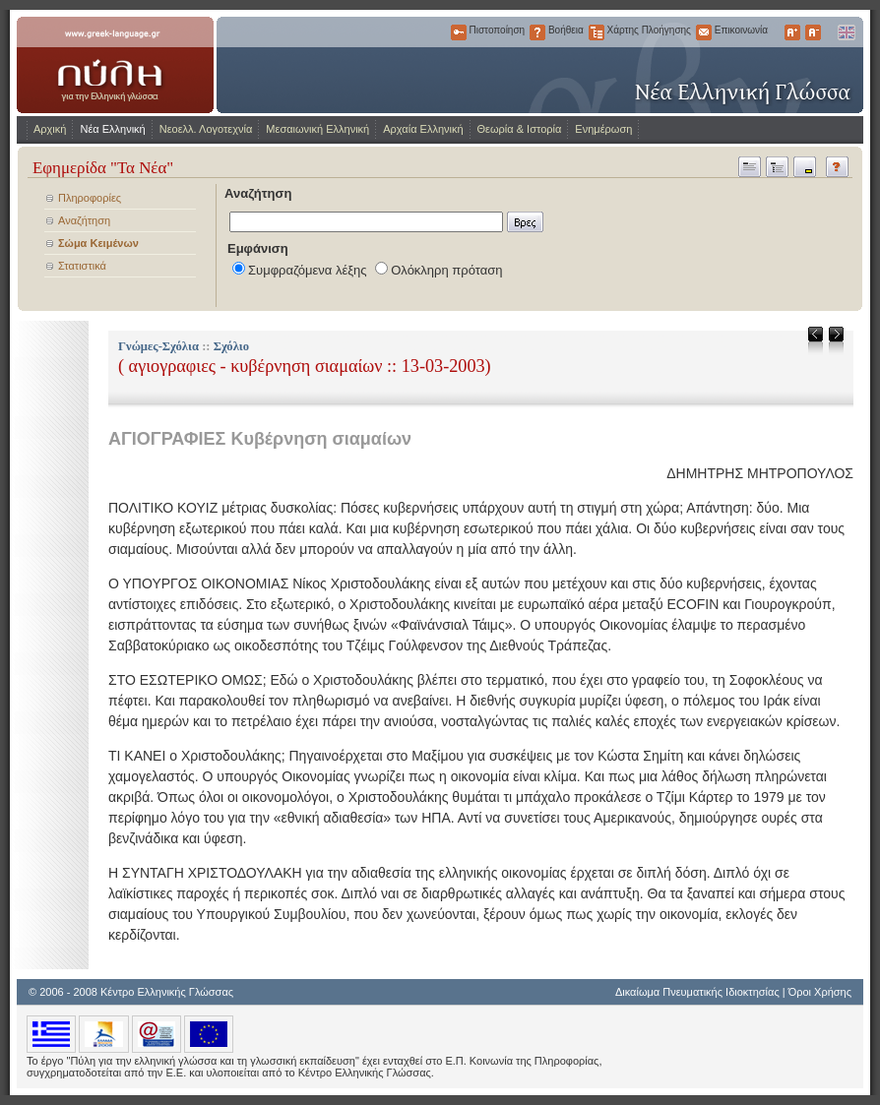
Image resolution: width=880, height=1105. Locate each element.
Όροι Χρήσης (819, 992)
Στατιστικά (82, 266)
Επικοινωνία (704, 32)
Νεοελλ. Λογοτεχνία (206, 129)
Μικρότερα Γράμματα (813, 32)
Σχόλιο (231, 346)
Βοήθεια (537, 32)
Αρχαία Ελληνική (423, 129)
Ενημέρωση (603, 129)
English (845, 32)
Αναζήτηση (84, 220)
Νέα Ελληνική (112, 129)
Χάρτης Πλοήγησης (596, 32)
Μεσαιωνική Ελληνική (317, 129)
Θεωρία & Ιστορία (519, 129)
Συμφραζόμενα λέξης (307, 270)
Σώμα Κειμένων (98, 243)
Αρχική (49, 129)
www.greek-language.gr (115, 65)
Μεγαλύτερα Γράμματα (792, 32)
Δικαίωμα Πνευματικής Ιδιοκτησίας (697, 992)
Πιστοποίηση (459, 32)
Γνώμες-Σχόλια (158, 346)
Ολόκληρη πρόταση (446, 270)
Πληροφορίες (89, 198)
